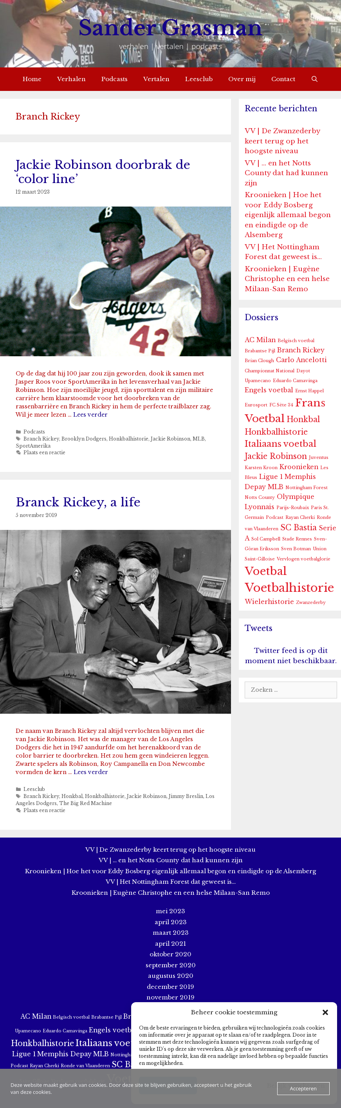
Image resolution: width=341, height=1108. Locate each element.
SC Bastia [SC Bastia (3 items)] (298, 527)
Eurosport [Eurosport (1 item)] (256, 405)
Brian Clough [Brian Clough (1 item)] (259, 360)
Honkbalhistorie (128, 439)
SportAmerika (33, 446)
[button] (325, 1012)
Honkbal (72, 796)
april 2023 (171, 922)
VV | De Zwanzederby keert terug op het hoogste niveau (282, 141)
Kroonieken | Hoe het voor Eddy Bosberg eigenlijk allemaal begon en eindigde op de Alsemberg (288, 215)
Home (32, 79)
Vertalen (156, 79)
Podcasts (114, 79)
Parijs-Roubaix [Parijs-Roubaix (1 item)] (292, 507)
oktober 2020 (170, 954)
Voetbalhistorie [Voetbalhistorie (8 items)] (289, 588)
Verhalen (71, 79)
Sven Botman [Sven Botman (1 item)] (296, 548)
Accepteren (303, 1088)
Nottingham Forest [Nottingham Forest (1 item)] (306, 487)
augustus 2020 (170, 975)
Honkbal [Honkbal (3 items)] (303, 419)
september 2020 (171, 965)
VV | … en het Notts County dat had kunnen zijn (286, 173)
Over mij (242, 79)
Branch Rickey (41, 439)
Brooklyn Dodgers (83, 439)
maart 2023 (171, 932)
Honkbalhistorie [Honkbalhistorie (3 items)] (276, 432)
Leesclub (199, 79)
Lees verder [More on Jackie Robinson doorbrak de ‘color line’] (90, 414)
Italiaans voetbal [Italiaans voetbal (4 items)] (280, 444)
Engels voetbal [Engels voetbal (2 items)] (269, 390)
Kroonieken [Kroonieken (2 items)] (299, 467)
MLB (199, 439)
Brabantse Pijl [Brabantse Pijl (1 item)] (260, 351)
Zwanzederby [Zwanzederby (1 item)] (311, 602)
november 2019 (170, 997)
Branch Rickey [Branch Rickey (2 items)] (301, 350)
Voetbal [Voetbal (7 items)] (266, 571)
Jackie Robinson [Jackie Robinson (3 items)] (276, 456)
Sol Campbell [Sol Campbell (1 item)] (265, 539)
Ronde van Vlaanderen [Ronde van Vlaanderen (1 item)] (85, 1065)
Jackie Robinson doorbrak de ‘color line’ (103, 172)
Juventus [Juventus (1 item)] (318, 457)
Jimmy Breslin (186, 796)
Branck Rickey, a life (78, 502)
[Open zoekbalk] (314, 79)
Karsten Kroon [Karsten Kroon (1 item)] (261, 467)
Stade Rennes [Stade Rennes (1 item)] (297, 539)
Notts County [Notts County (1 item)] (260, 497)
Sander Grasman (170, 28)
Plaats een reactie (44, 452)
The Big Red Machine (85, 803)
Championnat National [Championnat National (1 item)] (269, 371)
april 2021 (170, 943)
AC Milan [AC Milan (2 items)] (260, 340)
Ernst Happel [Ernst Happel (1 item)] (309, 391)
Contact (283, 79)
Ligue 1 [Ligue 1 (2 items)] (271, 477)
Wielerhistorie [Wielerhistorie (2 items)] (269, 602)
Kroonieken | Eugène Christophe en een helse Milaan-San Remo (287, 279)
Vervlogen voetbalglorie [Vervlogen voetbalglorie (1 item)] (303, 559)
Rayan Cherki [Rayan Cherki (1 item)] (300, 517)
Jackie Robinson (170, 439)
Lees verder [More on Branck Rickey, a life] (91, 772)
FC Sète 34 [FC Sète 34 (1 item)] (281, 405)
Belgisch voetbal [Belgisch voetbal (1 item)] (296, 340)
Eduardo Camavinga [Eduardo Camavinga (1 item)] (295, 380)
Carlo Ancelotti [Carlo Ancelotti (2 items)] (301, 360)
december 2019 (170, 986)
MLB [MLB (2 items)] (275, 487)
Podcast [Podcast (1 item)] (274, 517)
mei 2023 (170, 911)
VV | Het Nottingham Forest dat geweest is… (171, 881)
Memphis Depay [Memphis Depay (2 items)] (64, 1054)
